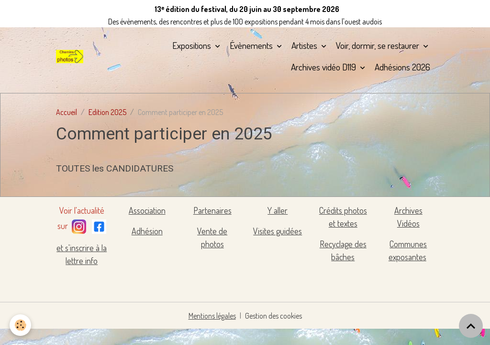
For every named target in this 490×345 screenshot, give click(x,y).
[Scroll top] (471, 326)
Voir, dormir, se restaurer (378, 45)
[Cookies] (20, 325)
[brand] (69, 56)
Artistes (305, 45)
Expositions (192, 45)
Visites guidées (277, 231)
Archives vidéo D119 (324, 67)
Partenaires (212, 210)
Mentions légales (212, 316)
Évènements (252, 45)
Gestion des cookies (273, 316)
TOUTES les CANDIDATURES (114, 168)
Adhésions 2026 (402, 67)
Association (147, 210)
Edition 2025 (107, 112)
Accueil (66, 112)
